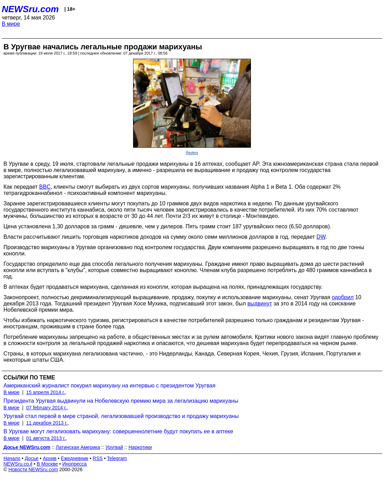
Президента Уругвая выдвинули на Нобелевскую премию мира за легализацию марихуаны (120, 401)
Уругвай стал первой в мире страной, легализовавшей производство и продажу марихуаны (121, 416)
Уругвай (114, 447)
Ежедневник (74, 458)
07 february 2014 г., (47, 407)
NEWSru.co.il (17, 464)
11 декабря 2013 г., (47, 423)
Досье (31, 458)
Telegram (117, 458)
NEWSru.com (30, 9)
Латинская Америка (78, 447)
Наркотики (140, 447)
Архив (49, 458)
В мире (11, 24)
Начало (11, 458)
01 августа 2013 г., (46, 438)
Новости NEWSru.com (33, 469)
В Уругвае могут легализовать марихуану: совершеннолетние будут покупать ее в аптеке (118, 431)
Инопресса (74, 464)
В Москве (47, 464)
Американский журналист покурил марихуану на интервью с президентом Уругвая (109, 385)
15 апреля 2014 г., (46, 392)
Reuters (192, 153)
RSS (98, 458)
